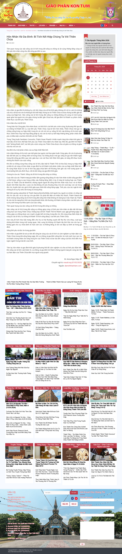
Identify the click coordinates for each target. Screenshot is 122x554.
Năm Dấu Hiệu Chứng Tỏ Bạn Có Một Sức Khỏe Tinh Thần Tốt (101, 139)
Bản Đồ (65, 504)
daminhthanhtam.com (73, 266)
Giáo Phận (22, 25)
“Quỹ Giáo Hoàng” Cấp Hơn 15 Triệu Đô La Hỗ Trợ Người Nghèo (75, 378)
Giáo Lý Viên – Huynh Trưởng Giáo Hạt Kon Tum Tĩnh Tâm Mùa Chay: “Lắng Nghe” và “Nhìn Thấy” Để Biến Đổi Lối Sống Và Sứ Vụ (47, 378)
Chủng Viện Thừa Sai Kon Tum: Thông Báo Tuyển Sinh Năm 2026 (18, 332)
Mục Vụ (63, 25)
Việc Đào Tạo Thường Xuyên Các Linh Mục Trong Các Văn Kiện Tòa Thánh (18, 319)
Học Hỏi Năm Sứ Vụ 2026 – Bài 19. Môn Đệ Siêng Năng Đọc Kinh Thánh (47, 334)
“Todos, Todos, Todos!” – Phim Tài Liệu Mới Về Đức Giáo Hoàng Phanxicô (19, 477)
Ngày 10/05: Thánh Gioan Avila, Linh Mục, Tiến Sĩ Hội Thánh (103, 330)
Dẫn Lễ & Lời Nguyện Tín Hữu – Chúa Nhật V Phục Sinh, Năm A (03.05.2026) (19, 418)
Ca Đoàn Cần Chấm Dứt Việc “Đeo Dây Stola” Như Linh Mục (19, 412)
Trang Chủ (11, 25)
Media (72, 25)
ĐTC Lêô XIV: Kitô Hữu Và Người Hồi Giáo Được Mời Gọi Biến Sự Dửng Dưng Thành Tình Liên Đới (103, 119)
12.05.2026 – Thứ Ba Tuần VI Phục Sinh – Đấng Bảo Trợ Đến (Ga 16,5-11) (102, 174)
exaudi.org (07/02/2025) (72, 262)
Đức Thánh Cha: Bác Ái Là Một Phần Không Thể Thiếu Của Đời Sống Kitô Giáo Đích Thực (75, 371)
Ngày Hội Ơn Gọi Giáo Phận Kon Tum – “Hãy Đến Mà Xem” (75, 311)
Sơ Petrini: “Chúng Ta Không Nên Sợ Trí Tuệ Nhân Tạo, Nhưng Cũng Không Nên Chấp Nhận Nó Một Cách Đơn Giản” (19, 463)
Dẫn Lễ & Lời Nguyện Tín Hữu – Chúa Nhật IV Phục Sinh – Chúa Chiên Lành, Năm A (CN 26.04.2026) (18, 425)
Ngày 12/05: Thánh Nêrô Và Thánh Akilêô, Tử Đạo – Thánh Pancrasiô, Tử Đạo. (102, 312)
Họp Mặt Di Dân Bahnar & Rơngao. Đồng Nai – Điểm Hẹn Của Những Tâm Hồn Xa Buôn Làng (75, 363)
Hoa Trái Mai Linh (69, 329)
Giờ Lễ (73, 504)
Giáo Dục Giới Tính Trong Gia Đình (102, 373)
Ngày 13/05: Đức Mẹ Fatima (101, 306)
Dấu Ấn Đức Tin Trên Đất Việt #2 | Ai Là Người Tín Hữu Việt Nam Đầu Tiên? (103, 413)
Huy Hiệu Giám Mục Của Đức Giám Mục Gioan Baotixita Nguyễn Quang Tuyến (102, 163)
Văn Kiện (53, 25)
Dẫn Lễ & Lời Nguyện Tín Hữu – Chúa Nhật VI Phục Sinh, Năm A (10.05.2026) (17, 405)
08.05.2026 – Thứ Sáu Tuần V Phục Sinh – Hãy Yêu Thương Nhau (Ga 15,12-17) (102, 255)
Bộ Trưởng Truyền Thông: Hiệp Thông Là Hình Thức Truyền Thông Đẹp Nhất (18, 471)
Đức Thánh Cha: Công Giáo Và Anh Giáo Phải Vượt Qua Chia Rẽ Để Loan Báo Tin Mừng (75, 428)
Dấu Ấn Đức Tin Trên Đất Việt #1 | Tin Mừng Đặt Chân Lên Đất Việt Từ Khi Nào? (103, 421)
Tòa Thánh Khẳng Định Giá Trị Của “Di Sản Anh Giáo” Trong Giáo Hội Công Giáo (48, 430)
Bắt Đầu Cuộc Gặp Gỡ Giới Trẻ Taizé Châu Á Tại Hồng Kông (103, 368)
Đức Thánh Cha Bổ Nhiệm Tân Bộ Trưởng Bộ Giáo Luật (46, 424)
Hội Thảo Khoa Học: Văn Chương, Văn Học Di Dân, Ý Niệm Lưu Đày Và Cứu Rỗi (103, 428)
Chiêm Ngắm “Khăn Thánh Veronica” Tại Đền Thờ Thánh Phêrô (103, 435)
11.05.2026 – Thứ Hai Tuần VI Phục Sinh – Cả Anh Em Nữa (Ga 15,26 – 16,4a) (102, 238)
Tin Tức (33, 25)
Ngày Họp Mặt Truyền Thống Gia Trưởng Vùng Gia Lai (18, 363)
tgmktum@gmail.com (19, 506)
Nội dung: (97, 529)
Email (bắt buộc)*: (97, 506)
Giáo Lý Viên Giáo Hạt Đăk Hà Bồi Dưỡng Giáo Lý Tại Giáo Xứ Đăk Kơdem (47, 369)
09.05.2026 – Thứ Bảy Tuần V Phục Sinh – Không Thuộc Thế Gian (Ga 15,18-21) (102, 246)
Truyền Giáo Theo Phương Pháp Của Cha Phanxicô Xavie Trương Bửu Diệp (75, 415)
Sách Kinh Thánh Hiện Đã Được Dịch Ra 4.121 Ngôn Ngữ (47, 412)
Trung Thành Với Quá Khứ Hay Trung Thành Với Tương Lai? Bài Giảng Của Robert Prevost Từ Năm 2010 (47, 463)
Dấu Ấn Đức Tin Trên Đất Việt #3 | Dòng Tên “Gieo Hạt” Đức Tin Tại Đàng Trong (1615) (103, 405)
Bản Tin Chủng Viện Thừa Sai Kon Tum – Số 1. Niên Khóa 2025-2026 (18, 307)
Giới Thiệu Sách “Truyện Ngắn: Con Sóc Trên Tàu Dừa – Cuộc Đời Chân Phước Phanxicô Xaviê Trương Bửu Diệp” (47, 472)
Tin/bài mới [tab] (89, 101)
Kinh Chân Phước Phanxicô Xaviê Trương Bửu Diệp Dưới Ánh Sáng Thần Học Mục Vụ (18, 432)
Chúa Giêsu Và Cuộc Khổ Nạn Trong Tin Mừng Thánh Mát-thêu (47, 418)
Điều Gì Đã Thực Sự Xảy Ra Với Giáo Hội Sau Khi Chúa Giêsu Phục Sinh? (47, 322)
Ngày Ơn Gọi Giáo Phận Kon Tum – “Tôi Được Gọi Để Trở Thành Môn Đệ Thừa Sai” (75, 323)
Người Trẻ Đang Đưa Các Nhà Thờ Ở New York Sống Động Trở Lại (102, 130)
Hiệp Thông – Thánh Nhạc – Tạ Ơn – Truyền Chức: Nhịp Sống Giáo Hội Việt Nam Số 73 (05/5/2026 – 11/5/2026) (103, 151)
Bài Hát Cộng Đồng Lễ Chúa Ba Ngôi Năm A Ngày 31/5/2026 (74, 463)
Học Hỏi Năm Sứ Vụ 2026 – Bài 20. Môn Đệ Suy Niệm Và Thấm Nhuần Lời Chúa (47, 316)
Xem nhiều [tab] (100, 101)
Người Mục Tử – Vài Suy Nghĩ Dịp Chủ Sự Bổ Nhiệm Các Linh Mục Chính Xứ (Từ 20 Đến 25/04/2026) (19, 325)
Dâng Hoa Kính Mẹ (69, 306)
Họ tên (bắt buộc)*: (97, 499)
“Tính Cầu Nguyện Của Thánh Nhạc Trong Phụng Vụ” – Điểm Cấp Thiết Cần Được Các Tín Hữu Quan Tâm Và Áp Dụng (75, 471)
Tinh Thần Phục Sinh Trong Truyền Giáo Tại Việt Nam (74, 422)
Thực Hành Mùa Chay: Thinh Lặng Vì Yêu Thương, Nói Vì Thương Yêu (47, 480)
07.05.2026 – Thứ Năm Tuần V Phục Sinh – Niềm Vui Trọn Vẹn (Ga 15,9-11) (103, 264)
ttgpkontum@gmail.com (28, 510)
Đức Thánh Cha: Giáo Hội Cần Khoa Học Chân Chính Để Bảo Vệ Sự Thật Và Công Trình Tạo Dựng (102, 108)
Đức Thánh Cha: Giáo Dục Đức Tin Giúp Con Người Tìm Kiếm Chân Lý (102, 471)
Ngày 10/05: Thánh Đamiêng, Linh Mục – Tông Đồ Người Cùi (102, 324)
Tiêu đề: (97, 514)
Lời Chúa (43, 25)
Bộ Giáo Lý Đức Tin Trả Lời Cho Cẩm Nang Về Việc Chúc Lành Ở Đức (47, 405)
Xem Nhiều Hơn (104, 96)
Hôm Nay (94, 96)
